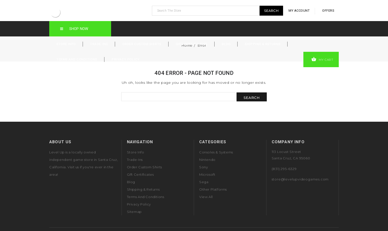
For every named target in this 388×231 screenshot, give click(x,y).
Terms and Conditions (76, 59)
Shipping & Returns (262, 44)
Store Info (66, 44)
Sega (203, 182)
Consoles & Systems (216, 152)
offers (328, 10)
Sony (203, 167)
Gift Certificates (191, 44)
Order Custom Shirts (141, 44)
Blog (226, 44)
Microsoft (207, 174)
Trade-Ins (99, 44)
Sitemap (134, 212)
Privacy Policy (125, 59)
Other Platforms (213, 189)
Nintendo (207, 160)
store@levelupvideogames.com (300, 179)
